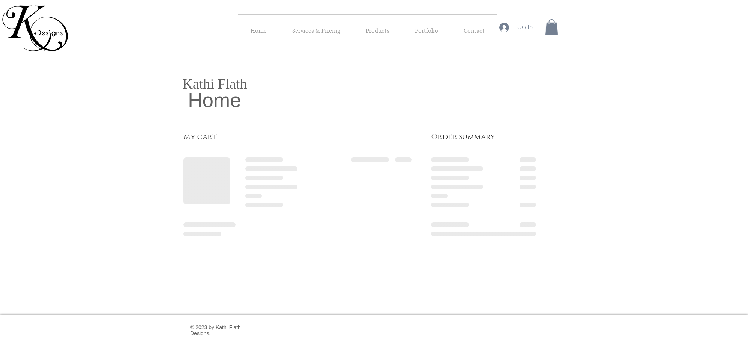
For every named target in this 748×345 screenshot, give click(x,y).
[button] (551, 27)
